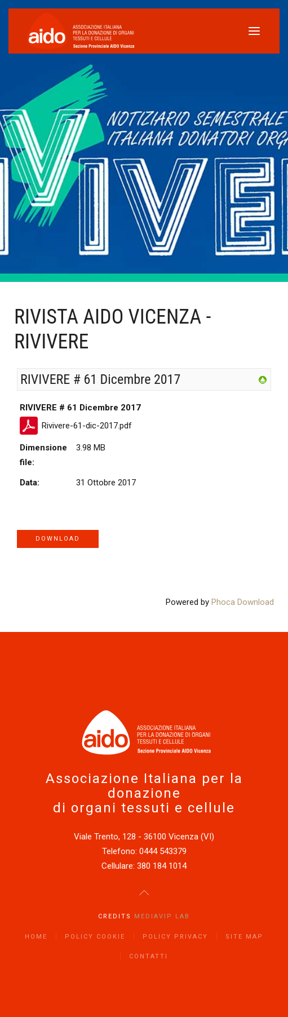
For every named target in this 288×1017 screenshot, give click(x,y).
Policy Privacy (175, 936)
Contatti (148, 956)
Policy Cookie (95, 936)
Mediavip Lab (162, 916)
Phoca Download (242, 602)
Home (36, 936)
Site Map (244, 936)
